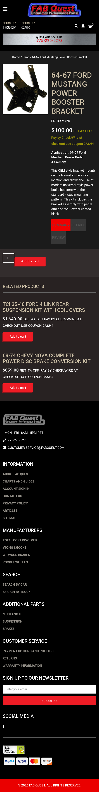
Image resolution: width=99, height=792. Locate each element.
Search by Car (15, 584)
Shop (26, 57)
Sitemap (9, 518)
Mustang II (12, 614)
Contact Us (12, 496)
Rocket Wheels (15, 562)
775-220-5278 (49, 41)
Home (16, 57)
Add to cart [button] (18, 336)
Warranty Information (22, 665)
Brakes (9, 629)
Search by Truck (16, 592)
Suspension (12, 621)
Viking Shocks (14, 547)
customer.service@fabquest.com (36, 448)
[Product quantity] (8, 258)
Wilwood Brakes (16, 555)
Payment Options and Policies (28, 651)
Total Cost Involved (20, 540)
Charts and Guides (18, 481)
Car (28, 26)
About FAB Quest (16, 474)
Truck (9, 26)
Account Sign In (16, 489)
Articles (10, 510)
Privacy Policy (15, 503)
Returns (10, 658)
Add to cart (30, 261)
